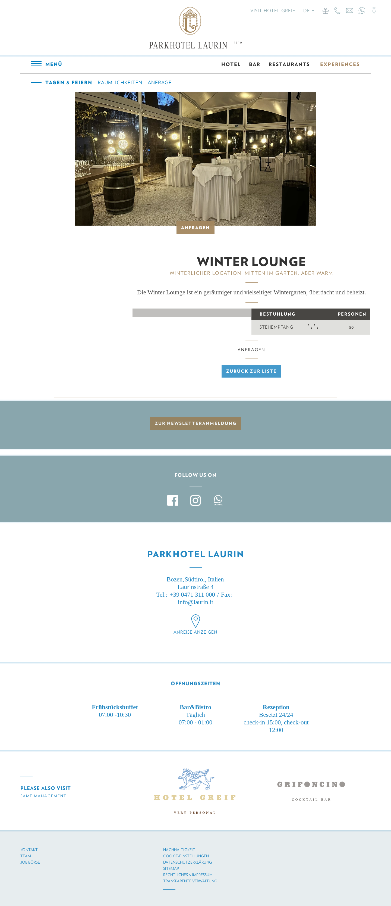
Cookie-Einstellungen (186, 856)
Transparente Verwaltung (190, 881)
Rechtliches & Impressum (188, 875)
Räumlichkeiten (120, 82)
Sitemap (171, 868)
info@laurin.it (195, 602)
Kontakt (29, 850)
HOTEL (231, 64)
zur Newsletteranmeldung (196, 423)
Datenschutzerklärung (187, 862)
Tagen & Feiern (68, 82)
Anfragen (195, 227)
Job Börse (30, 862)
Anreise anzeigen (195, 632)
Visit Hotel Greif (272, 10)
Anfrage (160, 82)
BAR (254, 64)
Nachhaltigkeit (179, 850)
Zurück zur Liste (251, 371)
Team (25, 856)
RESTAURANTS (289, 64)
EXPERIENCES (340, 64)
